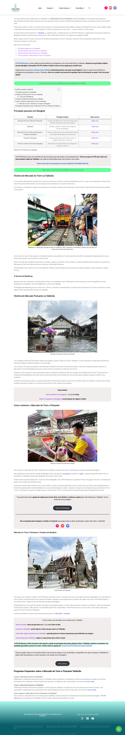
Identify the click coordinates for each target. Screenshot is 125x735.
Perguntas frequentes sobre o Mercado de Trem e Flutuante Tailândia (38, 106)
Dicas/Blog (80, 8)
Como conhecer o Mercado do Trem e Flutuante (31, 101)
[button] (89, 8)
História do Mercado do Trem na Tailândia (29, 94)
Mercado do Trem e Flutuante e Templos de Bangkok (35, 103)
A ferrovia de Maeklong (26, 97)
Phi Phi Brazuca (22, 63)
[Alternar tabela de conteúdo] (58, 89)
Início (40, 8)
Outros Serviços (65, 8)
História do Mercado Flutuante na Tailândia (29, 99)
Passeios (50, 8)
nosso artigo (90, 681)
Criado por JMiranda (70, 734)
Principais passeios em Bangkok (26, 92)
